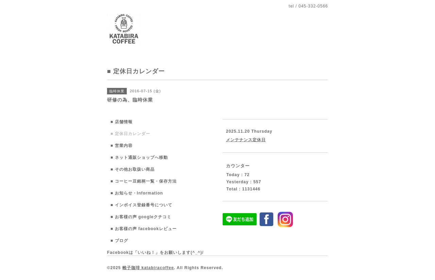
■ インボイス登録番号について (141, 205)
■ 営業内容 (121, 145)
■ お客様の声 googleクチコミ (140, 216)
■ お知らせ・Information (136, 193)
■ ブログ (119, 240)
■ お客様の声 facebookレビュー (143, 228)
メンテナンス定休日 (246, 139)
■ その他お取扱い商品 (132, 169)
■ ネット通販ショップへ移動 (139, 157)
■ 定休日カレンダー (130, 133)
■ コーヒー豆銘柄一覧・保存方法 (143, 181)
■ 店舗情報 (121, 121)
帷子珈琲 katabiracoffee (148, 267)
